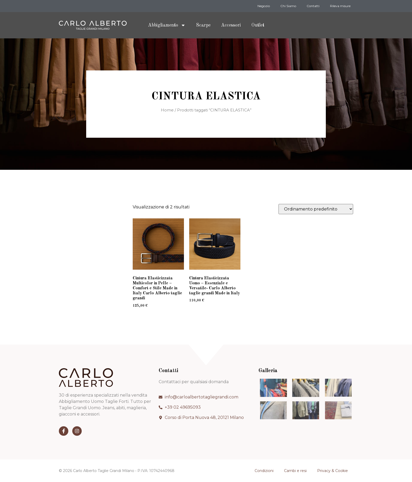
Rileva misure (340, 6)
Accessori (231, 25)
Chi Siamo (288, 6)
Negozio (264, 6)
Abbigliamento (167, 25)
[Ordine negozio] (316, 209)
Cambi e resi (295, 470)
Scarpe (203, 25)
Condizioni (264, 470)
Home (167, 110)
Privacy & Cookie (332, 470)
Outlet (257, 25)
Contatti (313, 6)
